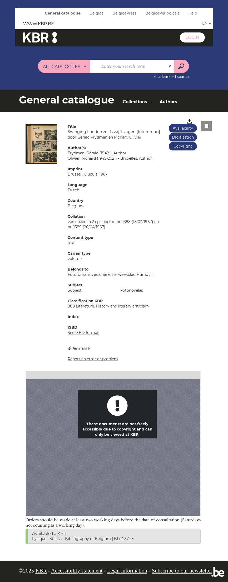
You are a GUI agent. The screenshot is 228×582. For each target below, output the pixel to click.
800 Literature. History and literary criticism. (109, 306)
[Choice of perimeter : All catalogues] (64, 66)
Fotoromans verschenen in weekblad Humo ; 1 (110, 274)
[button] (41, 143)
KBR (41, 570)
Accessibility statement (76, 570)
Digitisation (183, 137)
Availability (183, 128)
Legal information (127, 570)
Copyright (183, 146)
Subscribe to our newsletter (182, 570)
